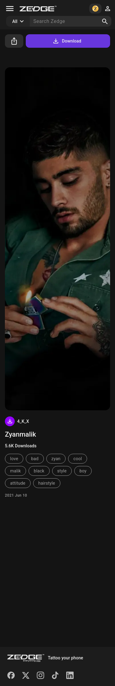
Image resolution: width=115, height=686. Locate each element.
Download (66, 41)
